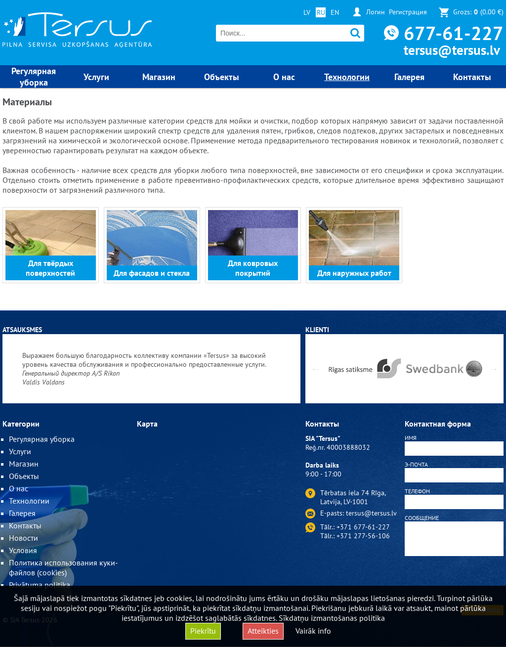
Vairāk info (313, 631)
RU (321, 12)
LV (306, 12)
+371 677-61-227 (363, 526)
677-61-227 (454, 33)
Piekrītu (203, 631)
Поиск (355, 33)
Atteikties (263, 631)
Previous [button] (315, 369)
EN (335, 12)
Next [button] (494, 369)
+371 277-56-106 (363, 535)
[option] (151, 368)
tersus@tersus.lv (452, 50)
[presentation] (454, 582)
